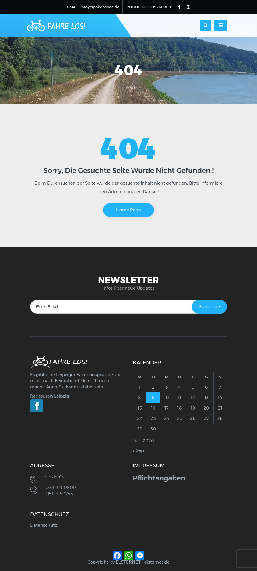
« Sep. (139, 450)
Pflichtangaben (159, 478)
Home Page (128, 210)
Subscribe (209, 306)
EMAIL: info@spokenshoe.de (93, 7)
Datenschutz (43, 525)
